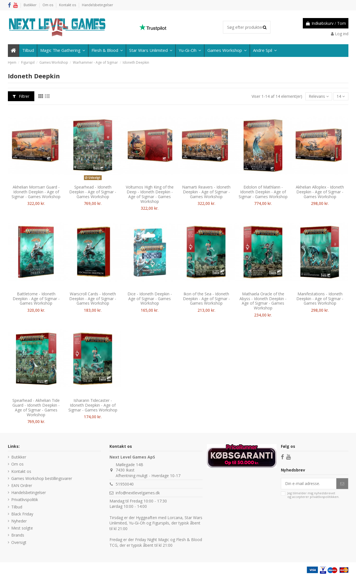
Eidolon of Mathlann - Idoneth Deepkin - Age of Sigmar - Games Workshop (263, 191)
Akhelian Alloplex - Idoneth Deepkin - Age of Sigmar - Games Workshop (320, 191)
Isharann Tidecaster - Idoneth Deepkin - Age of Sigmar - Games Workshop (92, 405)
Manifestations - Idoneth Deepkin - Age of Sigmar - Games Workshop (319, 298)
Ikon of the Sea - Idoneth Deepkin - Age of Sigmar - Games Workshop (206, 298)
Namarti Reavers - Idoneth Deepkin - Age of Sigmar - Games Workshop (206, 191)
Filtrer (21, 96)
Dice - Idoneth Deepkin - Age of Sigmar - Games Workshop (149, 298)
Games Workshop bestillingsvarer (41, 478)
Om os (48, 5)
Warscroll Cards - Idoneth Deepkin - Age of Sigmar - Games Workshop (92, 298)
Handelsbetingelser (97, 5)
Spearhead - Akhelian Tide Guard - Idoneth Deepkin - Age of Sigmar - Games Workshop (36, 407)
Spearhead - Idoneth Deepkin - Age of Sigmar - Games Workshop (92, 191)
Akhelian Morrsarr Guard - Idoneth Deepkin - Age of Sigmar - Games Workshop (36, 191)
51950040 (125, 484)
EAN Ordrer (21, 485)
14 (341, 96)
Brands (17, 535)
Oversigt (18, 542)
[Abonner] (342, 483)
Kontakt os (68, 5)
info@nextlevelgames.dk (138, 492)
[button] (265, 50)
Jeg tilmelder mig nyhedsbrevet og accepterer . (313, 495)
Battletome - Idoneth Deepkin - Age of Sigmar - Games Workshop (36, 298)
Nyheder (19, 521)
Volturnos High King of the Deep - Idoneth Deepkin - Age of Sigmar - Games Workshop (150, 194)
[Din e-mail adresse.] (308, 483)
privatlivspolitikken (324, 497)
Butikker (30, 5)
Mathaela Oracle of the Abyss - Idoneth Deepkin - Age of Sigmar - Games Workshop (262, 301)
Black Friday (22, 514)
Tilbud (16, 507)
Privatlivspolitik (24, 499)
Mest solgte (22, 528)
